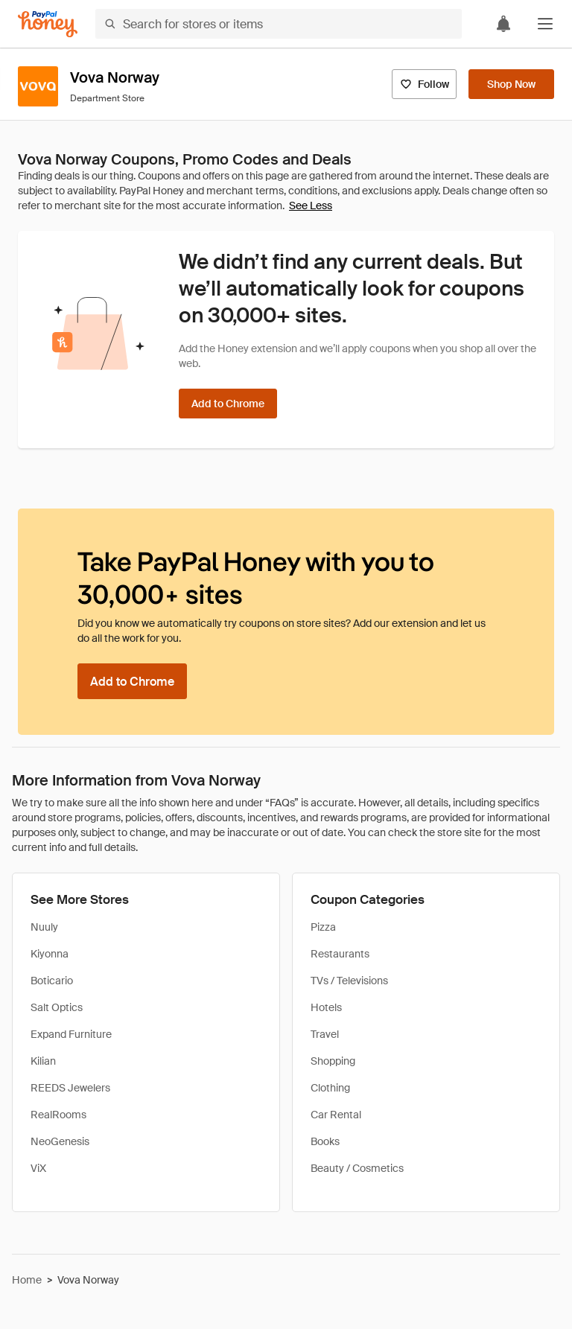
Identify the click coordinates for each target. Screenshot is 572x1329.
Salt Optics (57, 1007)
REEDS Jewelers (70, 1087)
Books (325, 1141)
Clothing (330, 1087)
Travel (325, 1034)
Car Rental (336, 1114)
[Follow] (424, 84)
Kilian (43, 1061)
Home (27, 1280)
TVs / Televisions (349, 980)
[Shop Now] (511, 84)
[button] (545, 24)
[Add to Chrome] (228, 403)
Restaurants (340, 953)
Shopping (333, 1061)
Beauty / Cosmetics (357, 1168)
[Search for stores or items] (278, 24)
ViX (38, 1168)
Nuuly (44, 927)
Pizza (323, 927)
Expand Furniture (71, 1034)
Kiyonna (50, 953)
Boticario (52, 980)
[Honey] (47, 24)
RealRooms (58, 1114)
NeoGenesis (60, 1141)
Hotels (326, 1007)
